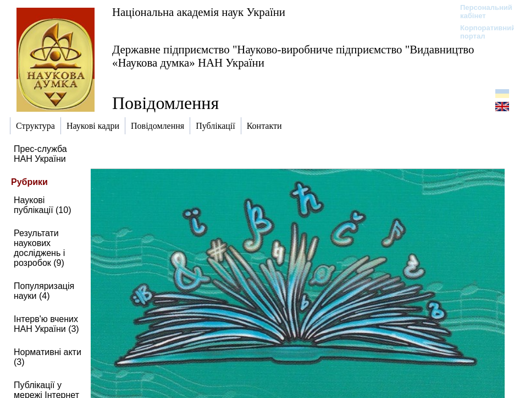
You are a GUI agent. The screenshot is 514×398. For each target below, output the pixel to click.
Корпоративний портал (480, 32)
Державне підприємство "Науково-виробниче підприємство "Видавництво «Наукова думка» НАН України (293, 56)
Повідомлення (165, 103)
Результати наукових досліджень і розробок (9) (39, 248)
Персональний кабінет (480, 11)
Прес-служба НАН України (40, 153)
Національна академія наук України (198, 12)
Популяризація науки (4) (44, 291)
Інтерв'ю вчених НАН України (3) (46, 324)
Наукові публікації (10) (42, 205)
